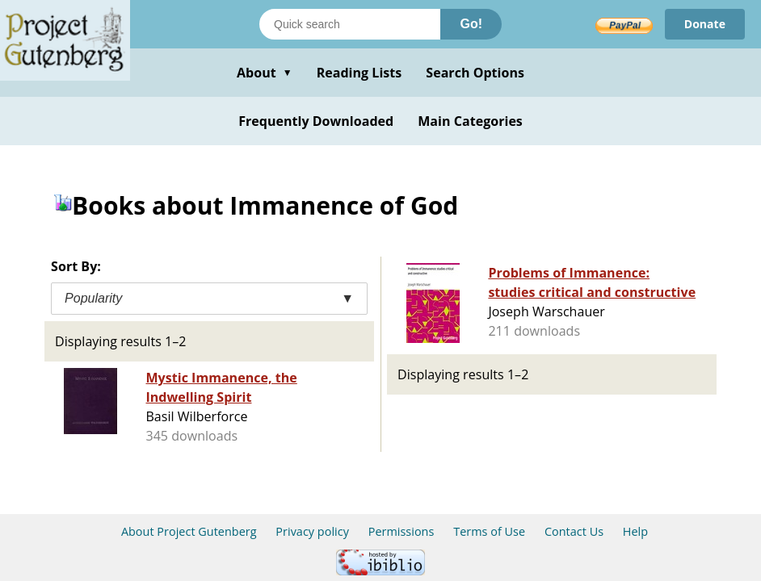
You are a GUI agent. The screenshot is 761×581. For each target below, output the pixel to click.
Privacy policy (312, 531)
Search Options (475, 73)
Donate (704, 23)
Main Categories (470, 121)
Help (635, 531)
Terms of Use (489, 531)
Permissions (401, 531)
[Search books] (349, 24)
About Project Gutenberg (189, 531)
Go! (471, 24)
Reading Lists (359, 73)
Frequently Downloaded (315, 121)
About (264, 72)
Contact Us (573, 531)
